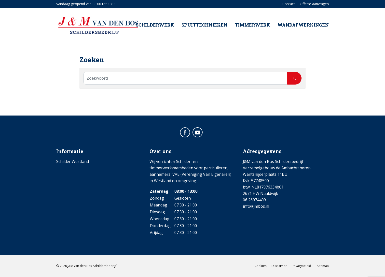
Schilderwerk (155, 26)
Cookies (261, 265)
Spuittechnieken (204, 26)
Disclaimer (279, 265)
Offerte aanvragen (314, 3)
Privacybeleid (301, 265)
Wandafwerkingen (303, 26)
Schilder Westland (72, 161)
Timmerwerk (252, 26)
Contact (288, 3)
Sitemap (323, 265)
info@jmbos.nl (256, 206)
